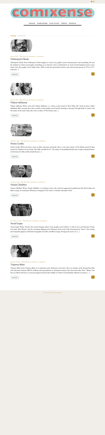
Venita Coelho (17, 143)
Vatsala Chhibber (18, 184)
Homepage (13, 36)
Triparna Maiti (17, 264)
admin (24, 56)
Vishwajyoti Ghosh (19, 59)
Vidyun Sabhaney (18, 102)
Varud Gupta (16, 223)
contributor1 (31, 56)
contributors (40, 56)
